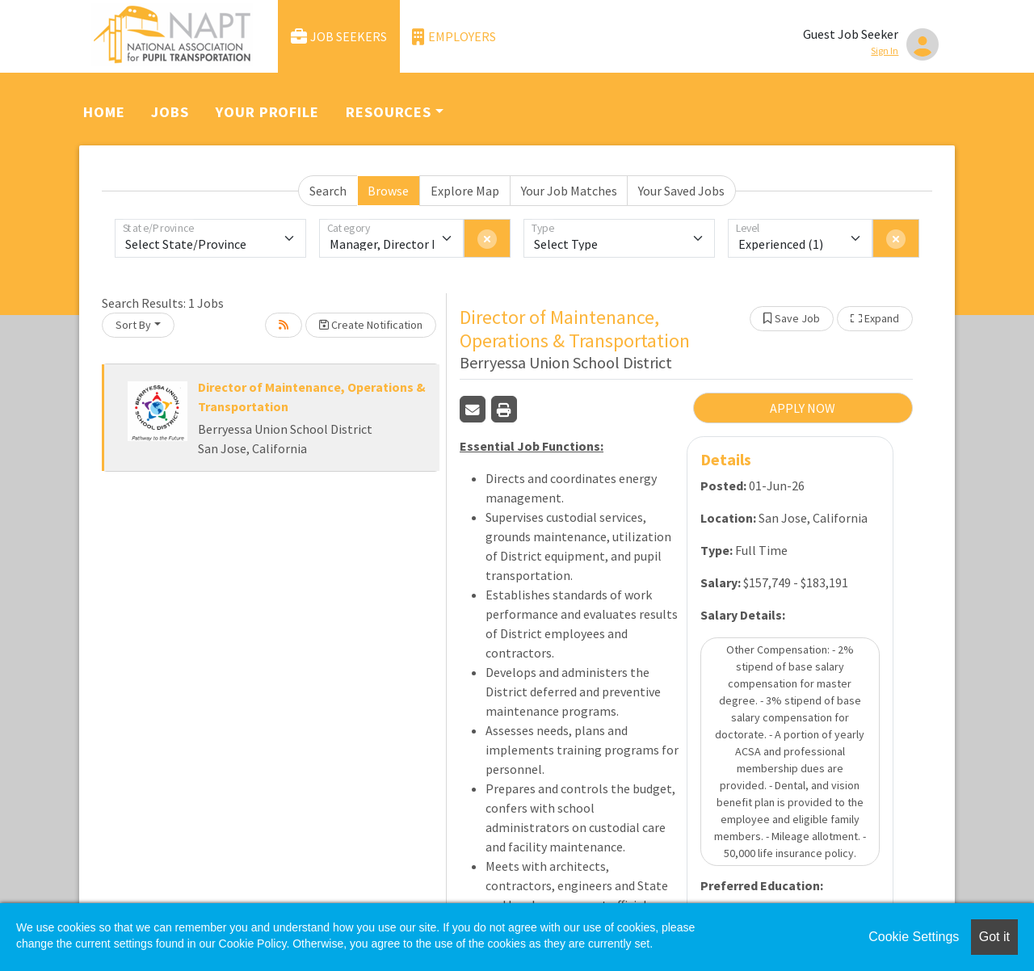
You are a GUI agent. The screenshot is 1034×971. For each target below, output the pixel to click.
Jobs (170, 112)
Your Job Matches (569, 191)
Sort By (133, 324)
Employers (454, 37)
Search (328, 191)
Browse (388, 191)
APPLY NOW (802, 408)
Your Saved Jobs (681, 191)
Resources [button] (388, 112)
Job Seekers (339, 37)
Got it (994, 937)
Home (104, 112)
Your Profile (267, 112)
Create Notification (370, 324)
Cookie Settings (913, 937)
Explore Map (465, 191)
